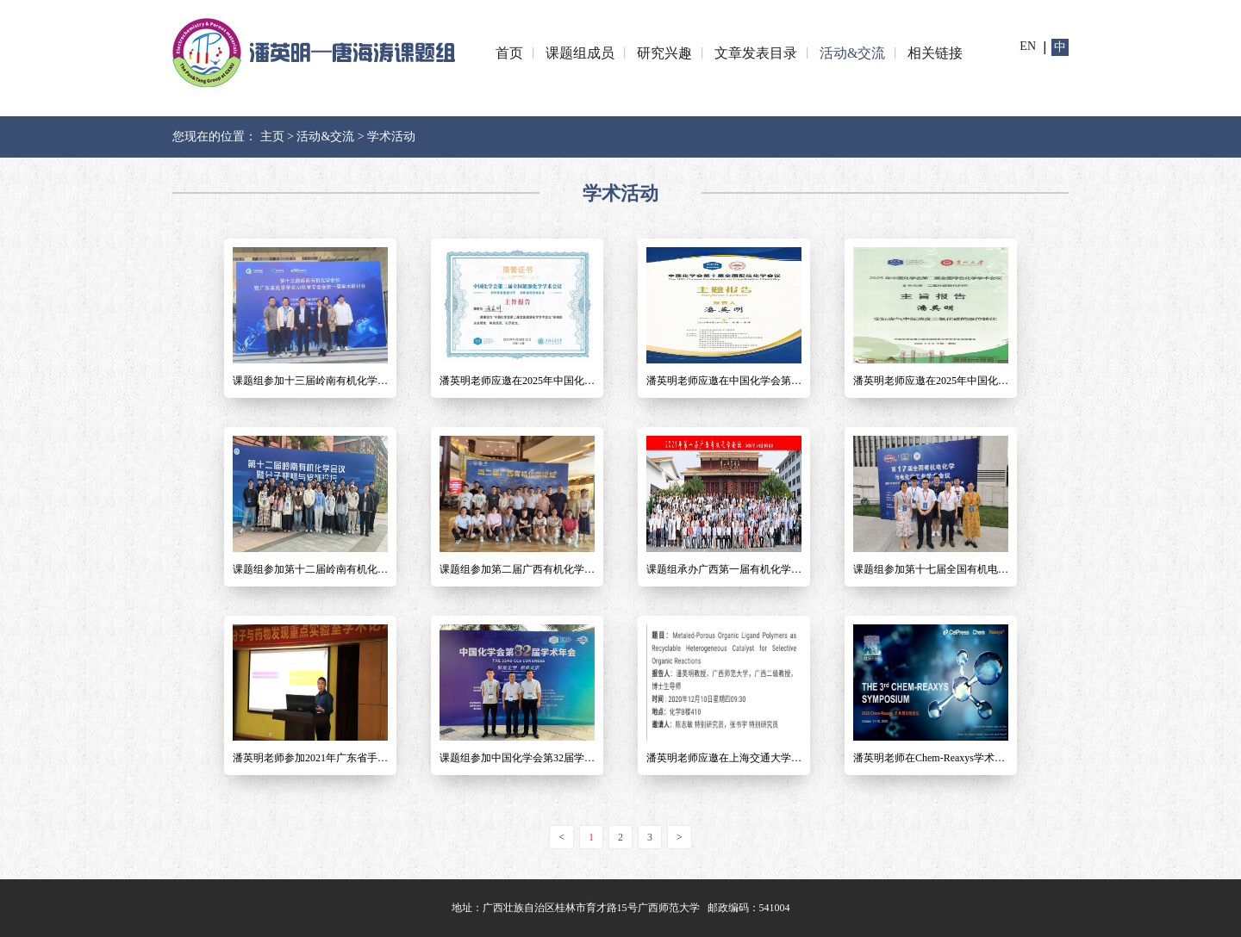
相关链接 (935, 53)
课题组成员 (580, 53)
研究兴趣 (664, 53)
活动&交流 (852, 53)
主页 (272, 136)
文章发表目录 (755, 53)
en (1028, 46)
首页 (509, 53)
